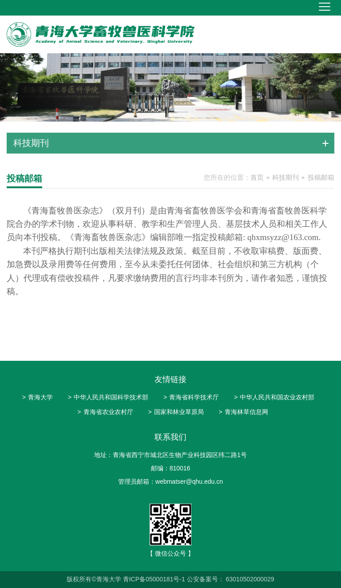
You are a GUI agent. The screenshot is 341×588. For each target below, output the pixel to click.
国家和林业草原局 (175, 411)
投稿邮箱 (321, 177)
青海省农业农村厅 (105, 411)
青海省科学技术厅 (191, 397)
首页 (257, 177)
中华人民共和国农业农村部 (274, 397)
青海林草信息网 (243, 411)
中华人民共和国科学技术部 (108, 397)
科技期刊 (285, 177)
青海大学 (37, 397)
